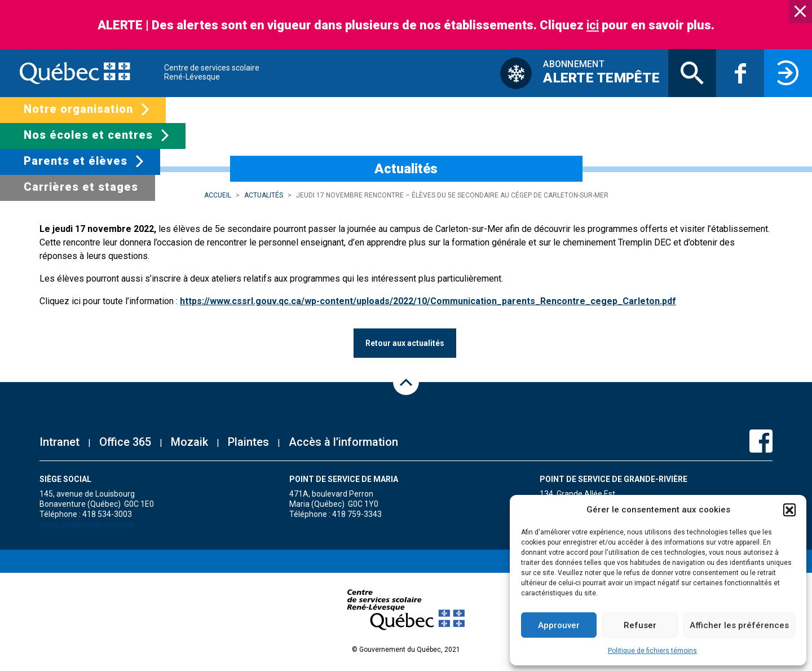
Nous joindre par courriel (86, 524)
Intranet (59, 442)
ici (592, 25)
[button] (789, 509)
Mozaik (189, 442)
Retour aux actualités (404, 343)
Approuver (559, 625)
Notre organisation (78, 109)
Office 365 (125, 442)
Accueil (217, 195)
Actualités (263, 195)
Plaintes (248, 442)
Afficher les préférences (739, 625)
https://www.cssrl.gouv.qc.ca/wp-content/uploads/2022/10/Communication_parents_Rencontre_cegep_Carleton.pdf (428, 301)
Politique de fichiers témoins (652, 651)
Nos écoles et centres (88, 135)
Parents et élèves (75, 161)
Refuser (640, 625)
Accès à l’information (343, 442)
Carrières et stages (81, 187)
